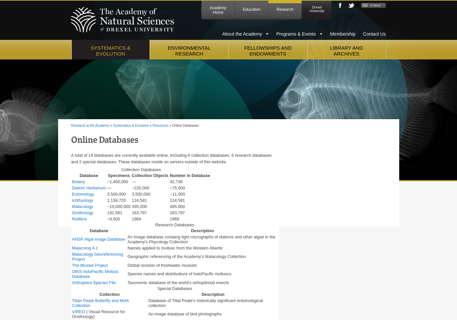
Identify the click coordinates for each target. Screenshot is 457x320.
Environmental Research (189, 50)
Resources (160, 125)
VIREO (78, 311)
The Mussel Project (90, 265)
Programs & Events (296, 34)
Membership (342, 34)
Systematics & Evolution (111, 50)
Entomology (83, 194)
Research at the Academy (90, 125)
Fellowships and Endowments (268, 50)
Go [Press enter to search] (382, 15)
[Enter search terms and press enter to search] (359, 15)
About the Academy (242, 34)
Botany (78, 181)
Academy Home (218, 10)
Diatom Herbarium (89, 187)
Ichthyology (82, 200)
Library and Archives (346, 50)
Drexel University (316, 9)
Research (284, 9)
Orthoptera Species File (94, 282)
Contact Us (374, 34)
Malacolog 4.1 (85, 248)
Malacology (82, 206)
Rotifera (79, 218)
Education (251, 9)
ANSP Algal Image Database (98, 239)
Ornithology (82, 212)
